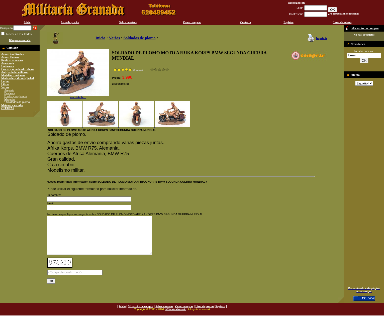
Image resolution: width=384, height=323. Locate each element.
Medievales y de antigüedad (17, 77)
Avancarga (7, 62)
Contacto (245, 22)
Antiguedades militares (14, 71)
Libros (5, 83)
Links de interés (342, 22)
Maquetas (9, 98)
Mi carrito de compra (140, 313)
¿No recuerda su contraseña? (343, 13)
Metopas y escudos (12, 104)
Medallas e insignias (13, 74)
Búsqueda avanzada (19, 40)
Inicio (27, 22)
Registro (288, 22)
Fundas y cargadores (15, 95)
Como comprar (192, 22)
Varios (5, 86)
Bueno (159, 69)
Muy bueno (163, 69)
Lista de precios (70, 22)
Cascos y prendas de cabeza (17, 68)
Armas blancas (10, 56)
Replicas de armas (12, 59)
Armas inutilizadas (12, 53)
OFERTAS (7, 108)
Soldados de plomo (139, 38)
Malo (156, 69)
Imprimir (321, 38)
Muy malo (152, 69)
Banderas (9, 92)
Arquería (9, 89)
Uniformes (7, 65)
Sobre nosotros (128, 22)
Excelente (167, 69)
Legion (5, 80)
